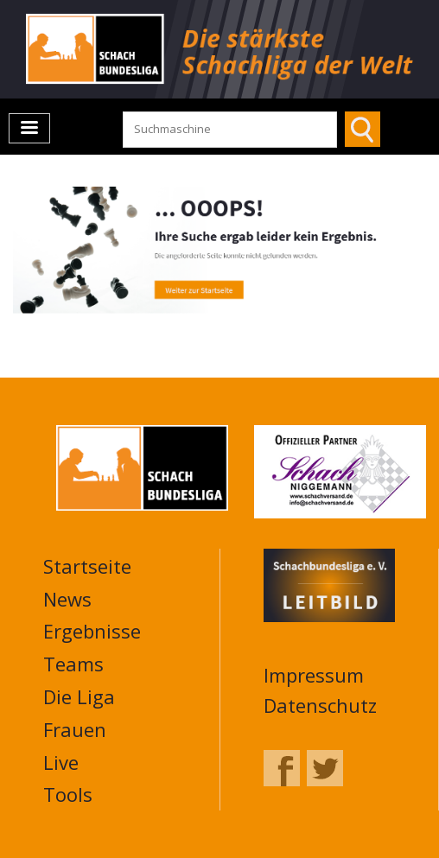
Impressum (314, 675)
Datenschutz (320, 705)
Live (61, 762)
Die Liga (79, 696)
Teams (73, 664)
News (67, 599)
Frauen (74, 729)
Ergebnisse (92, 631)
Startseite (87, 566)
